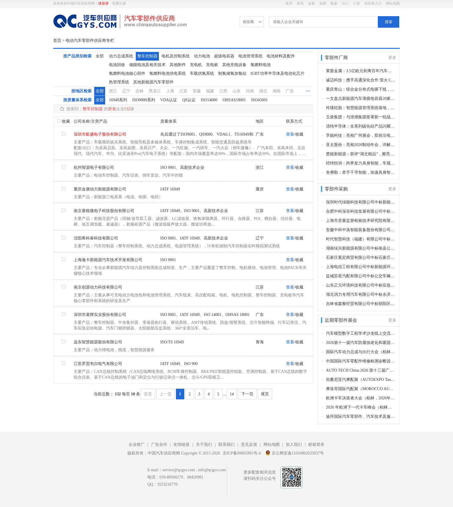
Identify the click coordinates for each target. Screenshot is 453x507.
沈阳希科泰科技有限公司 (96, 238)
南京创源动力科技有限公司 (98, 287)
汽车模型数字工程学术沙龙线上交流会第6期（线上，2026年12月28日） (361, 333)
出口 (345, 3)
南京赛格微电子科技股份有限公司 (104, 211)
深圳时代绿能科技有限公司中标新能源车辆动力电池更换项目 (361, 202)
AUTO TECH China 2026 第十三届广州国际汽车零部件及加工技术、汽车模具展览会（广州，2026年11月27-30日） (361, 370)
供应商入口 (373, 3)
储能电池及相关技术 (147, 65)
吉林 (139, 91)
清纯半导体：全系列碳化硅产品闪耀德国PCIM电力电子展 (361, 126)
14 (232, 394)
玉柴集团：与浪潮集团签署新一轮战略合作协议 (361, 117)
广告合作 (159, 444)
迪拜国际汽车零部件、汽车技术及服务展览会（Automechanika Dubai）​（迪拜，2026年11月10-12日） (361, 416)
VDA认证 (168, 100)
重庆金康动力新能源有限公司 (100, 189)
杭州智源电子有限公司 (94, 167)
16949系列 (118, 100)
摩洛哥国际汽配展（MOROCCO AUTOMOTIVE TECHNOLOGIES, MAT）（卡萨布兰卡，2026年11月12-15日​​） (361, 389)
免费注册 (119, 3)
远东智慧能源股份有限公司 (98, 342)
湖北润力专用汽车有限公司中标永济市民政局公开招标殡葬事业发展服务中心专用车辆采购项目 (361, 294)
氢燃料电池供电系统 (167, 73)
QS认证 (189, 100)
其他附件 (178, 65)
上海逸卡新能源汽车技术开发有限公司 (108, 260)
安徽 (197, 91)
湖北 (263, 91)
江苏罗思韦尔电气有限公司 (98, 364)
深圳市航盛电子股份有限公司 (100, 134)
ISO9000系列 (143, 100)
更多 (392, 57)
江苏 (183, 91)
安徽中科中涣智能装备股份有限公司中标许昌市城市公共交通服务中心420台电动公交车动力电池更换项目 (361, 230)
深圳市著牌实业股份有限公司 (100, 315)
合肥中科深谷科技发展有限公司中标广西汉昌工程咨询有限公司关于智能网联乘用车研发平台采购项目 (361, 211)
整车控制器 (147, 56)
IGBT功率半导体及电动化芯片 (277, 73)
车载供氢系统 (202, 73)
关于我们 (204, 444)
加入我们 (294, 444)
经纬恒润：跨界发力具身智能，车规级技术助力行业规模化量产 (361, 163)
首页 (288, 3)
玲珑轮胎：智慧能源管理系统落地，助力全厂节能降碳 (361, 108)
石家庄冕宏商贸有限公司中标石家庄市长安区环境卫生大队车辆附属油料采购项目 (361, 257)
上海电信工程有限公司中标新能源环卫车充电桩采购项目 (361, 267)
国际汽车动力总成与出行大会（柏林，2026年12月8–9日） (361, 352)
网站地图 (393, 3)
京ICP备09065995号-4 (242, 453)
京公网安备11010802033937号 (294, 452)
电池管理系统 (250, 56)
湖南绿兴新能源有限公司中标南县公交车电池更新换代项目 (361, 248)
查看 (290, 134)
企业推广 (137, 444)
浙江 (113, 91)
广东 (290, 91)
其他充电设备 (234, 65)
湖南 (276, 91)
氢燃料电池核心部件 (127, 73)
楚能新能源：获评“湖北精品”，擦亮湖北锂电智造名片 (361, 154)
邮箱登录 (316, 444)
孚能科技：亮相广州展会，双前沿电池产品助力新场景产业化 (361, 135)
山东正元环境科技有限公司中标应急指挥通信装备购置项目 (361, 285)
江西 (223, 91)
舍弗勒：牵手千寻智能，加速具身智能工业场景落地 (361, 172)
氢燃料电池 (260, 65)
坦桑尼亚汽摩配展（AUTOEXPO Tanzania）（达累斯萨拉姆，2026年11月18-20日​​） (361, 379)
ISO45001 (259, 100)
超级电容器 (224, 56)
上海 (170, 91)
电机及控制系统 (175, 56)
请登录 (103, 3)
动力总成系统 (121, 56)
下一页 (247, 394)
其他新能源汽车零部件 (153, 82)
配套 (334, 3)
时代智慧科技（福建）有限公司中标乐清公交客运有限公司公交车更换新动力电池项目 (361, 239)
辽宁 (126, 91)
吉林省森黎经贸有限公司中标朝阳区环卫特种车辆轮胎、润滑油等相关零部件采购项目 (361, 304)
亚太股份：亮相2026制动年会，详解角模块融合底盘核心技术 (361, 145)
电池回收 (117, 65)
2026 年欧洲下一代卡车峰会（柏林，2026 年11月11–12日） (361, 407)
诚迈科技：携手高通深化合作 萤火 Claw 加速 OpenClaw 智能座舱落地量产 (361, 80)
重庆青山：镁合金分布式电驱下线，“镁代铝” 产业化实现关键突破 (361, 89)
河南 (250, 91)
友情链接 (181, 444)
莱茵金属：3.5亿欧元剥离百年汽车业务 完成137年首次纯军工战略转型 (361, 71)
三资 (356, 3)
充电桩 (212, 65)
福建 (210, 91)
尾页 (265, 394)
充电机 (196, 65)
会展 (311, 3)
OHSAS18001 (234, 100)
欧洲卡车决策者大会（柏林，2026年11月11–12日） (361, 398)
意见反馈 (249, 444)
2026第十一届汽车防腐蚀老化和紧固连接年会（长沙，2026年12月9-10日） (361, 343)
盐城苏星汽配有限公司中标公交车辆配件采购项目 (361, 276)
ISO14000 (209, 100)
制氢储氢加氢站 (232, 73)
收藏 (66, 121)
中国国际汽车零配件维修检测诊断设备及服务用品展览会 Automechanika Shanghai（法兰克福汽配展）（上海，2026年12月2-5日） (361, 361)
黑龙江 (155, 91)
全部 (100, 56)
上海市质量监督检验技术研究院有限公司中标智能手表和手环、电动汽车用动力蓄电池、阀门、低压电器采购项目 (361, 220)
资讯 (300, 3)
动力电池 (202, 56)
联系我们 (226, 444)
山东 (237, 91)
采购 (322, 3)
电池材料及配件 (281, 56)
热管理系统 (119, 82)
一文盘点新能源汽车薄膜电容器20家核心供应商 (361, 98)
